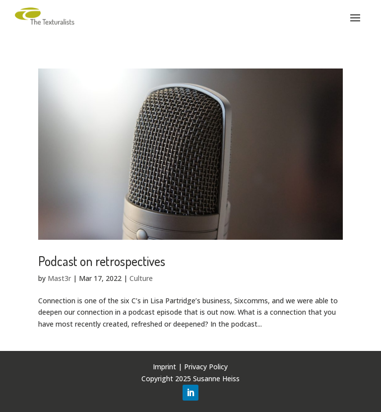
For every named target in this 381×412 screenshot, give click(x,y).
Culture (141, 278)
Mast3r (59, 278)
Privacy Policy (206, 366)
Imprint (164, 366)
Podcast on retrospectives (101, 261)
